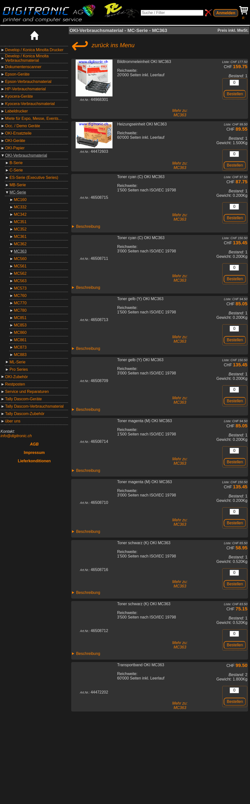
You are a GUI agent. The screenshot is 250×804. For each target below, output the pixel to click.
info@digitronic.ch (16, 436)
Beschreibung (88, 226)
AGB (34, 444)
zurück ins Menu (102, 45)
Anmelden (225, 13)
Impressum (34, 452)
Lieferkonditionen (34, 461)
